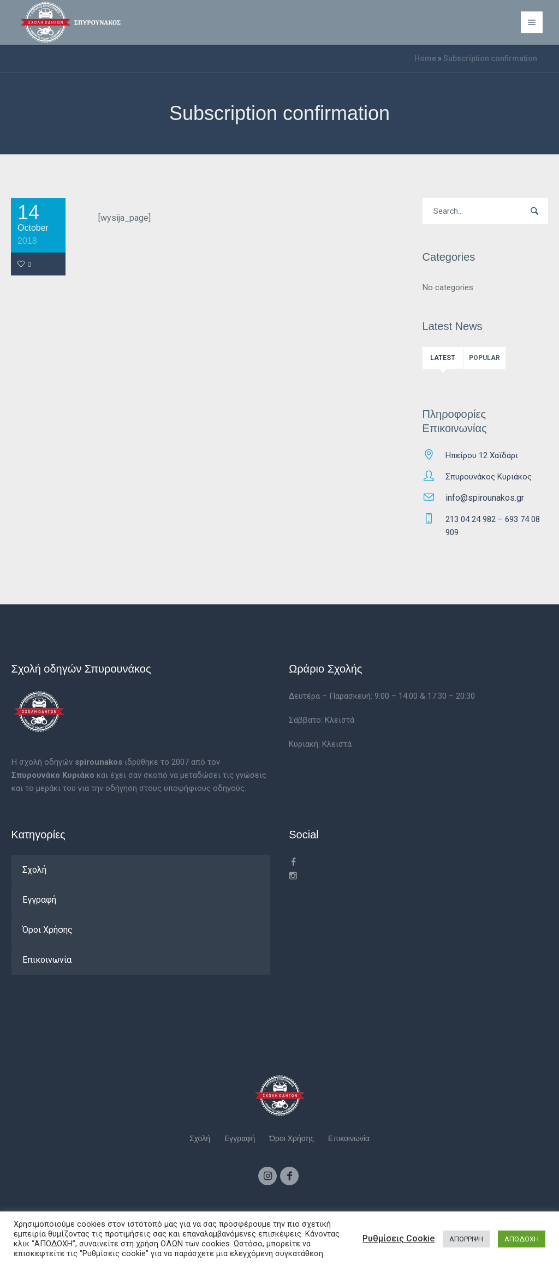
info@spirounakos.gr (484, 498)
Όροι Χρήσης (47, 930)
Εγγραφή (39, 900)
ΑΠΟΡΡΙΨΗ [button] (466, 1239)
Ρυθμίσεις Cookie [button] (398, 1238)
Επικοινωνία (47, 960)
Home (425, 58)
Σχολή (34, 870)
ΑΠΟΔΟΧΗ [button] (521, 1239)
